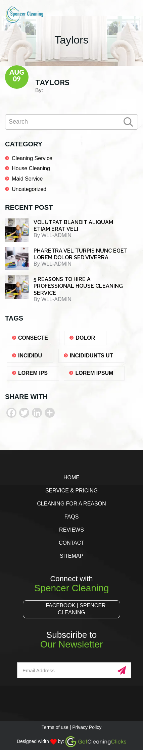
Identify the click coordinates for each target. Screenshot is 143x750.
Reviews (71, 530)
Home (71, 477)
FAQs (71, 517)
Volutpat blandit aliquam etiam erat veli (73, 225)
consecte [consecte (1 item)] (33, 338)
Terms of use (55, 727)
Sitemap (71, 556)
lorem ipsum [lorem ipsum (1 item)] (94, 373)
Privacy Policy (86, 727)
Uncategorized (29, 189)
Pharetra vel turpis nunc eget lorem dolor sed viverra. (81, 254)
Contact (71, 543)
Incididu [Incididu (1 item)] (30, 355)
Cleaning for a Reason (71, 503)
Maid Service (27, 179)
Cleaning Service (32, 158)
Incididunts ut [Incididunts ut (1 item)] (91, 355)
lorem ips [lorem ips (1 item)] (33, 373)
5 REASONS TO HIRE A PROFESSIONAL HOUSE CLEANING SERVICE (78, 286)
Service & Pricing (71, 490)
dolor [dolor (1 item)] (85, 338)
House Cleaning (31, 168)
